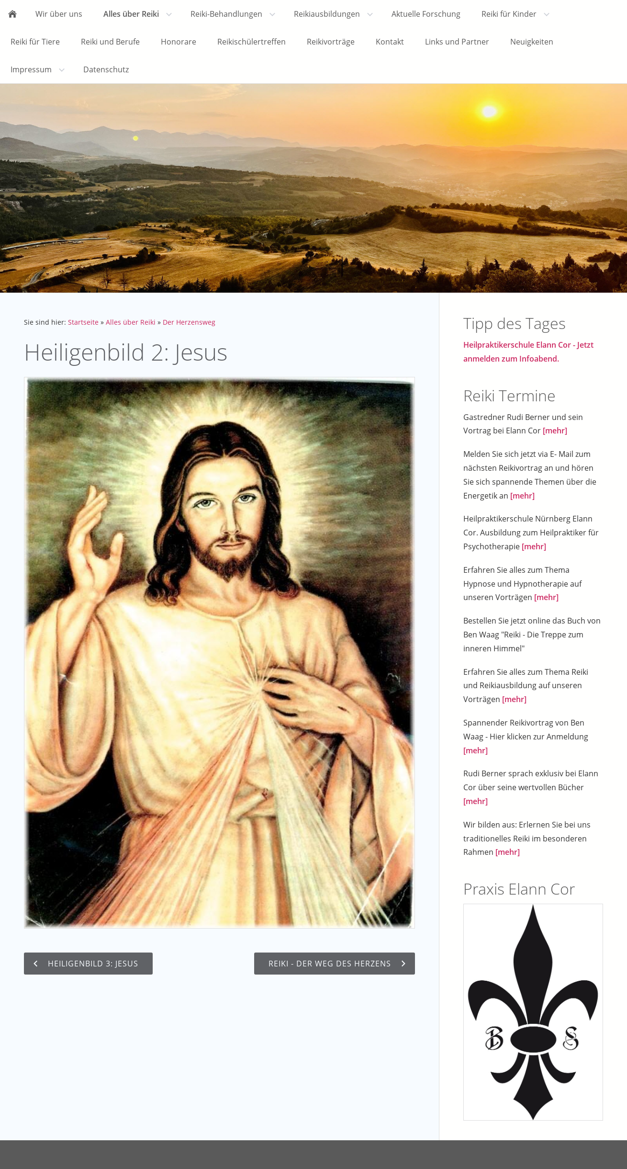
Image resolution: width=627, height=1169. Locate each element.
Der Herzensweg (189, 322)
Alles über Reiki (131, 322)
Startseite (83, 322)
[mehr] (555, 430)
